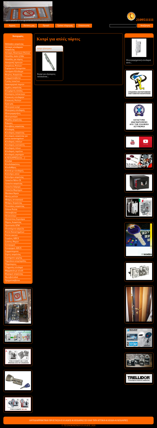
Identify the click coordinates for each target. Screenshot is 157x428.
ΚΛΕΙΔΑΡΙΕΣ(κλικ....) (15, 158)
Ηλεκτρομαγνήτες (13, 113)
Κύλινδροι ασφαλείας (14, 177)
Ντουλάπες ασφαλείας (14, 206)
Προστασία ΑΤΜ (12, 225)
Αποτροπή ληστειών (14, 62)
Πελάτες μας (29, 25)
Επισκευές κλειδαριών (14, 97)
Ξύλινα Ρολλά (11, 209)
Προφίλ (46, 25)
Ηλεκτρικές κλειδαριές (15, 110)
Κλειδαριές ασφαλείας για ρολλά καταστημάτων (16, 137)
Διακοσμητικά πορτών (14, 84)
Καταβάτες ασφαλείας (14, 126)
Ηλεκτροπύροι (11, 116)
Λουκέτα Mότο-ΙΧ (13, 180)
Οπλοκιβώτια (11, 212)
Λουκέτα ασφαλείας (13, 183)
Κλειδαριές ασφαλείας (14, 133)
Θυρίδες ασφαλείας (13, 120)
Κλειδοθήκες (10, 167)
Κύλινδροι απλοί (12, 174)
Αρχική (12, 25)
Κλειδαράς (9, 129)
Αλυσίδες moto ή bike (14, 56)
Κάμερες (9, 123)
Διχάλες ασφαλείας (13, 87)
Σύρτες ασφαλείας (13, 254)
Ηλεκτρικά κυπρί (12, 107)
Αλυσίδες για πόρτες (14, 59)
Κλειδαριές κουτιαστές (15, 145)
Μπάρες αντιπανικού (14, 200)
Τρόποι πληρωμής (65, 25)
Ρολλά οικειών (11, 235)
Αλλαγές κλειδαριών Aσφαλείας (14, 48)
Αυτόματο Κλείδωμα (14, 71)
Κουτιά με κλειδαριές (14, 171)
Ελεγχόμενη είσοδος (14, 91)
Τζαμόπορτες (10, 264)
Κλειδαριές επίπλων (13, 142)
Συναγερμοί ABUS (13, 248)
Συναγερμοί (10, 245)
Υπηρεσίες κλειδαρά (14, 267)
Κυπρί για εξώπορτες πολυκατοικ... (46, 75)
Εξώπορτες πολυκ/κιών (15, 94)
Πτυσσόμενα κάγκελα (14, 229)
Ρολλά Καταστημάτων (14, 232)
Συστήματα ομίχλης (13, 258)
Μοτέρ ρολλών (11, 196)
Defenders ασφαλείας (14, 44)
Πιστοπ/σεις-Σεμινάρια (15, 219)
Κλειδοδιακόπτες (12, 164)
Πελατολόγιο (10, 216)
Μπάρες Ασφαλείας (13, 203)
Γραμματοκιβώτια (13, 78)
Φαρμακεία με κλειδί (14, 271)
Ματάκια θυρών (12, 193)
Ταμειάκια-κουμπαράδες (15, 261)
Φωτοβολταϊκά (11, 277)
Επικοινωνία (84, 25)
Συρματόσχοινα (11, 251)
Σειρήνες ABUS (12, 238)
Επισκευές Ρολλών (13, 100)
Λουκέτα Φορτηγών (13, 190)
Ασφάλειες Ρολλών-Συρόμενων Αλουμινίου (15, 67)
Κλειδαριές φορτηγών (14, 154)
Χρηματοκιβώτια (12, 280)
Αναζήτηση (145, 25)
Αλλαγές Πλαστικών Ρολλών (17, 53)
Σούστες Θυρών (12, 241)
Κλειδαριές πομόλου (14, 151)
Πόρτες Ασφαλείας (13, 222)
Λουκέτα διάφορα (13, 187)
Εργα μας (9, 104)
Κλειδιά (8, 161)
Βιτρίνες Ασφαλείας (13, 75)
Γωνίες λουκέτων (12, 81)
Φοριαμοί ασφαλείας (14, 274)
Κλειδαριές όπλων (13, 148)
